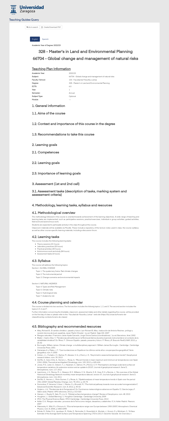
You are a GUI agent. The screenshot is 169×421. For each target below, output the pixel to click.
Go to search (32, 27)
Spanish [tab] (45, 39)
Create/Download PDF (51, 27)
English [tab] (35, 39)
